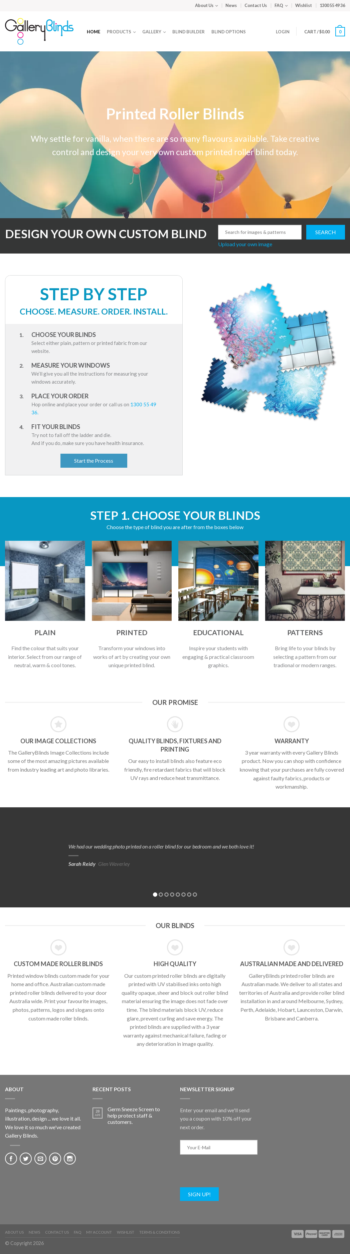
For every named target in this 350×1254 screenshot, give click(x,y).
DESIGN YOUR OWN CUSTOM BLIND (106, 234)
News (231, 5)
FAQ (279, 5)
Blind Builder (188, 31)
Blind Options (228, 31)
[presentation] (231, 1174)
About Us (204, 5)
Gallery (151, 31)
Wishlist (303, 5)
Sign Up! (199, 1194)
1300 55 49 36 (332, 5)
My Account (99, 1232)
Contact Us (255, 5)
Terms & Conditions (159, 1232)
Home (93, 31)
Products (119, 31)
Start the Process (93, 460)
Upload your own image (245, 244)
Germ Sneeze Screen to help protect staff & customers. (134, 1115)
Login (283, 31)
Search (325, 232)
